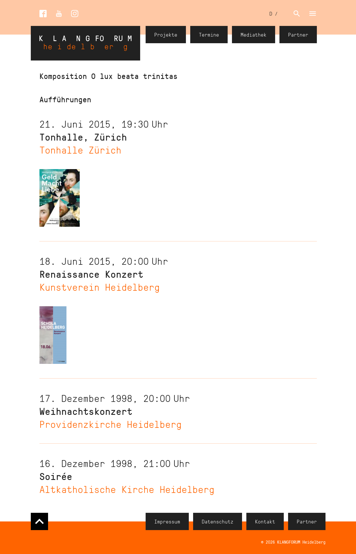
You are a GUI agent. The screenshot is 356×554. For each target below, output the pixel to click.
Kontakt (265, 521)
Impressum (167, 521)
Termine (209, 34)
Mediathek (253, 34)
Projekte (165, 34)
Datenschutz (217, 521)
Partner (298, 34)
